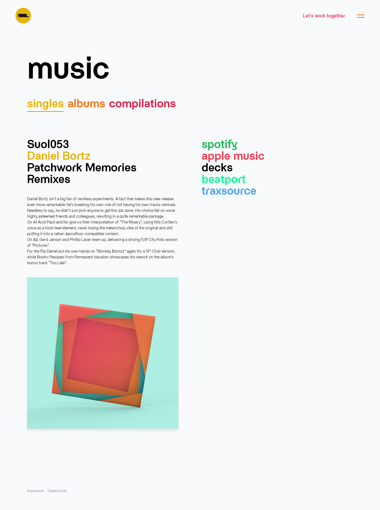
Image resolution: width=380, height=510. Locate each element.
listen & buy (211, 135)
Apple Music (233, 155)
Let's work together (324, 15)
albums (86, 103)
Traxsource (229, 190)
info (30, 135)
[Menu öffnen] (360, 15)
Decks (217, 167)
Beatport (224, 178)
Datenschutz (57, 491)
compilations (142, 103)
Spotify (219, 143)
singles (45, 103)
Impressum (35, 491)
